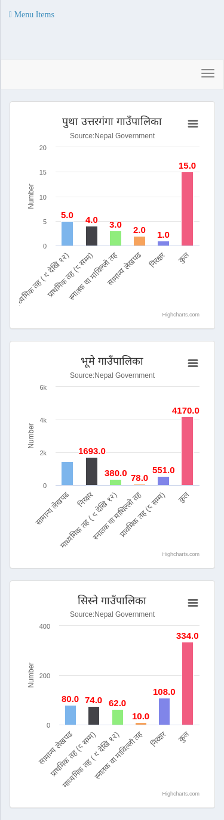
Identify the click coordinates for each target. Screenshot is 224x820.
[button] (31, 15)
